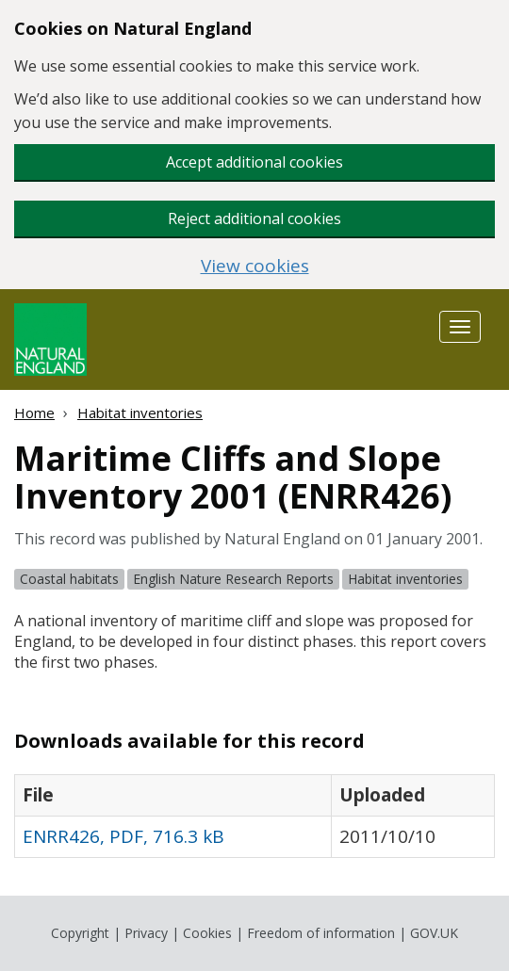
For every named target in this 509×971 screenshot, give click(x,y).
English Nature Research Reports (233, 579)
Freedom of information (321, 933)
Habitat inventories (140, 412)
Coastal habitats (69, 579)
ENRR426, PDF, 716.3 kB (123, 836)
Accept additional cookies (254, 162)
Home (34, 412)
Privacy (146, 933)
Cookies (207, 933)
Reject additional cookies (254, 218)
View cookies (255, 266)
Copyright (80, 933)
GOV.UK (434, 933)
